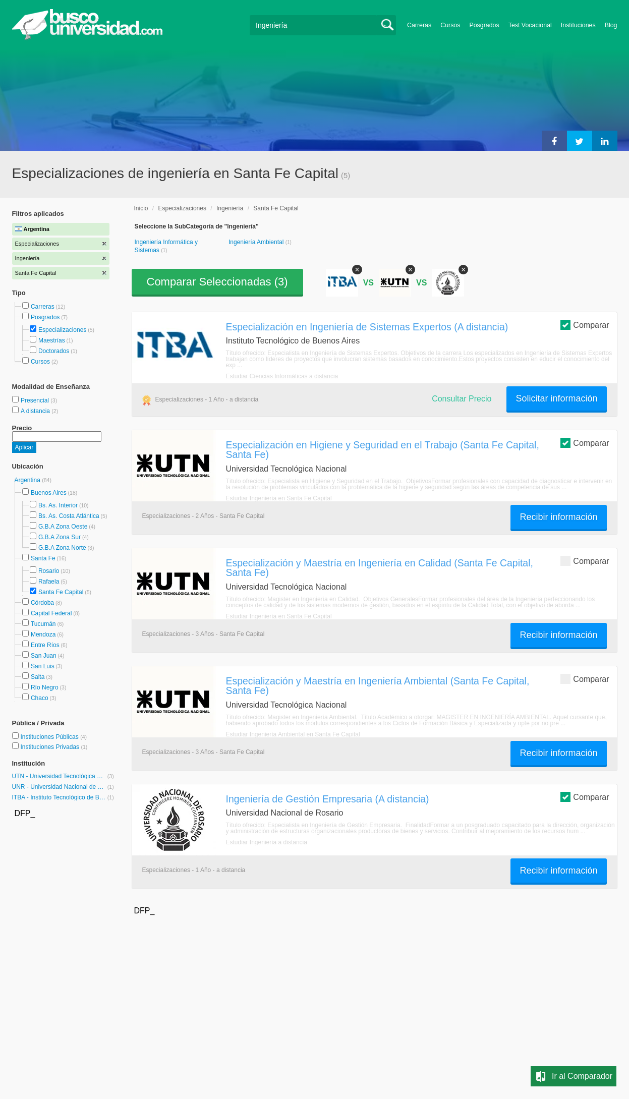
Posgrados (484, 25)
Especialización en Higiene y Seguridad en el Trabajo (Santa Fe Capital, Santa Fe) (382, 449)
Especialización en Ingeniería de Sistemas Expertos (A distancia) (367, 326)
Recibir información (558, 517)
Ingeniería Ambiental (256, 242)
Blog (611, 25)
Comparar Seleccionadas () (217, 281)
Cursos (450, 25)
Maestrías (51, 340)
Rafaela (48, 581)
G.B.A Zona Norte (62, 547)
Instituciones (578, 25)
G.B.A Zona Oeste (62, 526)
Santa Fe (43, 558)
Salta (37, 676)
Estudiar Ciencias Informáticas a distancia (282, 376)
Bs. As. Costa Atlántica (68, 515)
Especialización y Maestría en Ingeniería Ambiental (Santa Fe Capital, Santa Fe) (378, 685)
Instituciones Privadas (53, 746)
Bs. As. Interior (58, 505)
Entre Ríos (45, 645)
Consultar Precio (461, 398)
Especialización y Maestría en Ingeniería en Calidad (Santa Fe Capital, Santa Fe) (379, 567)
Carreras (419, 25)
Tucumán (43, 623)
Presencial (35, 400)
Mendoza (43, 634)
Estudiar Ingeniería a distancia (266, 842)
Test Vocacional (530, 25)
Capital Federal (51, 613)
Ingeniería (229, 208)
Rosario (48, 570)
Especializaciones (62, 329)
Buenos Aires (49, 492)
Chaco (39, 698)
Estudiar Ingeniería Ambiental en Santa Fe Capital (293, 734)
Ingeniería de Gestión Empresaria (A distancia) (327, 798)
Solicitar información (556, 398)
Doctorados (53, 351)
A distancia (36, 411)
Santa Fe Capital (60, 592)
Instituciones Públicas (53, 736)
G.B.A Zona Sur (59, 537)
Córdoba (42, 602)
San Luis (42, 666)
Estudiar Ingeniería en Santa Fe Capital (279, 498)
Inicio (141, 208)
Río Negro (45, 687)
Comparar (584, 324)
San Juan (43, 655)
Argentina (28, 480)
